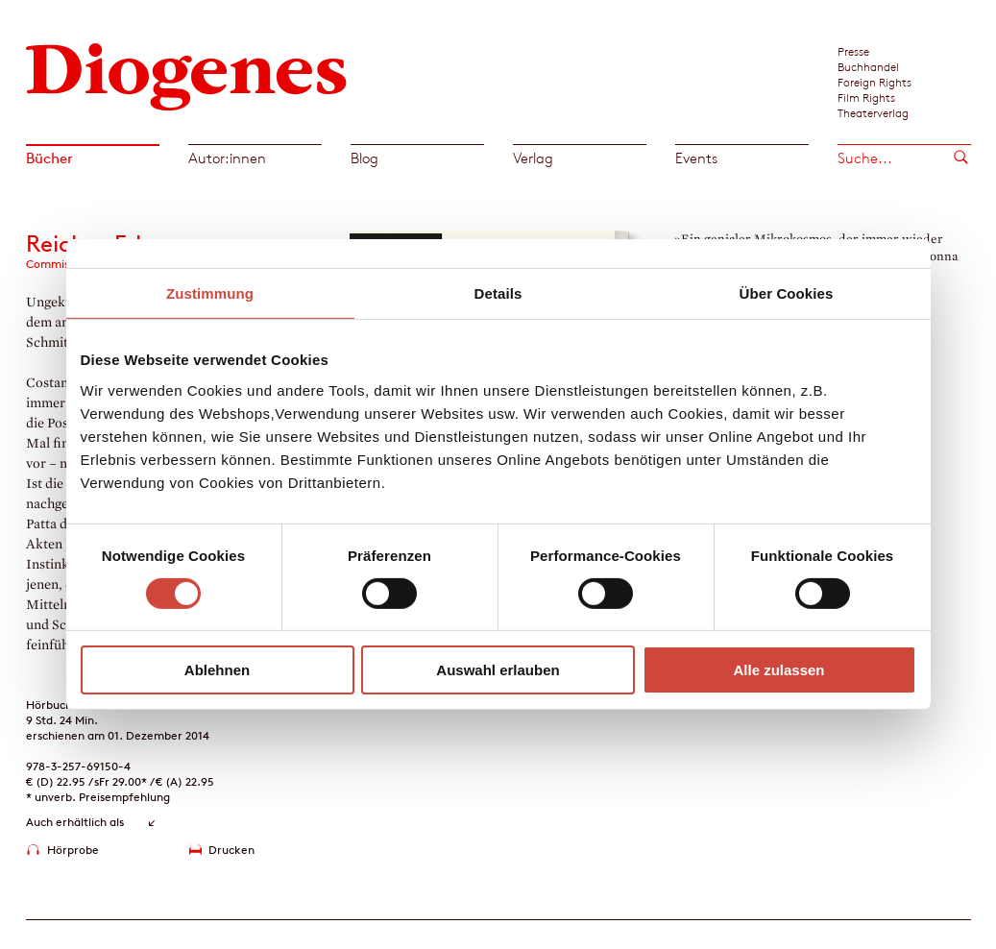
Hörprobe (73, 849)
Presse (853, 51)
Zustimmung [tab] (210, 293)
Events (696, 158)
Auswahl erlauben (497, 670)
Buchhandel (868, 66)
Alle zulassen (778, 670)
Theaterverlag (873, 112)
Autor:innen (227, 158)
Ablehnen (217, 670)
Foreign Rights (874, 81)
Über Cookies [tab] (787, 293)
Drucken (231, 849)
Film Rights (866, 97)
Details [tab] (498, 293)
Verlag (533, 158)
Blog (364, 158)
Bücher (49, 158)
